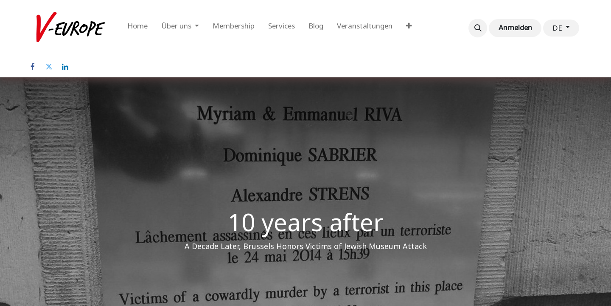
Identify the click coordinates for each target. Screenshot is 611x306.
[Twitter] (49, 67)
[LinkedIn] (65, 67)
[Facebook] (32, 67)
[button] (477, 28)
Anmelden (515, 27)
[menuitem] (137, 28)
